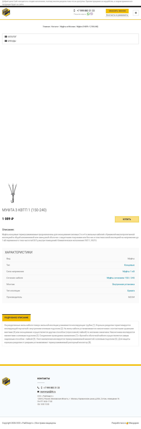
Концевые (129, 265)
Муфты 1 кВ (129, 271)
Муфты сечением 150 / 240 (121, 278)
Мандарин (132, 423)
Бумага (131, 290)
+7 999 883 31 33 (52, 387)
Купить (127, 219)
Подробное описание (16, 317)
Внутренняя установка (123, 284)
